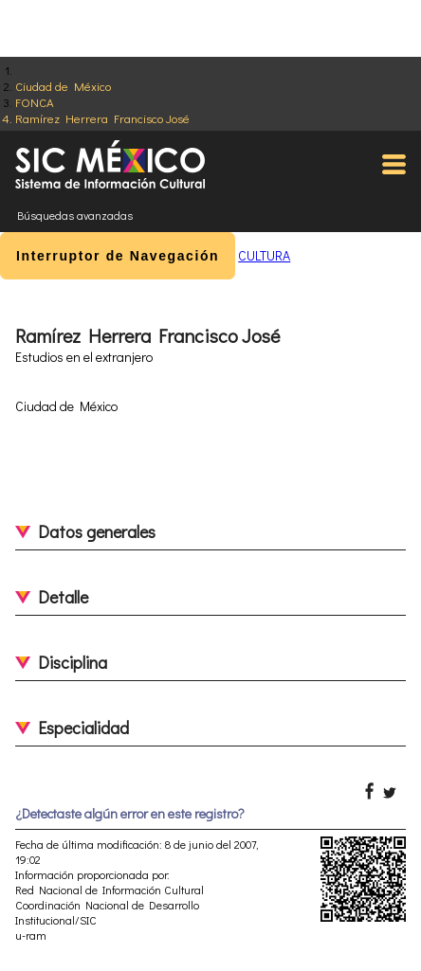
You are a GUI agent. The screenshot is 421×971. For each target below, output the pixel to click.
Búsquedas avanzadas (75, 215)
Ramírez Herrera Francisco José (102, 118)
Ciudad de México (63, 86)
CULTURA (264, 255)
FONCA (34, 102)
